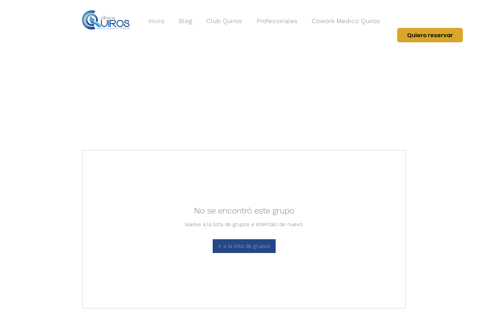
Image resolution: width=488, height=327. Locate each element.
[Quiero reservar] (430, 35)
